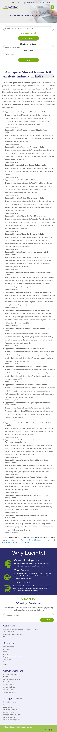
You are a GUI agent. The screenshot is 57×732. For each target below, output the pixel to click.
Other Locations (8, 637)
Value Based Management (11, 720)
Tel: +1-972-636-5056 (10, 632)
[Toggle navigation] (52, 7)
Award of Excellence (9, 717)
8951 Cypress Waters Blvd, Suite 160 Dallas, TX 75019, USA (22, 629)
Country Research (8, 684)
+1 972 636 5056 (29, 3)
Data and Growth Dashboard (12, 679)
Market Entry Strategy (10, 702)
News (5, 652)
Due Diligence (7, 707)
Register (40, 2)
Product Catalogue (9, 687)
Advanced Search (28, 33)
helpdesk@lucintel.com (36, 540)
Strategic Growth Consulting (11, 714)
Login (36, 2)
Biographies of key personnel (12, 657)
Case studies (7, 649)
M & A (5, 704)
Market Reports (8, 682)
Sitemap (5, 662)
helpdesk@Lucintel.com (18, 2)
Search (44, 2)
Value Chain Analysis (9, 692)
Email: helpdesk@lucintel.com (12, 634)
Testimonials (7, 659)
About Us (6, 654)
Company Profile (8, 689)
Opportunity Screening (10, 709)
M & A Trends (7, 677)
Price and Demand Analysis (11, 674)
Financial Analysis (8, 712)
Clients (5, 664)
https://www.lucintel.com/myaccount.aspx (17, 542)
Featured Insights (8, 646)
